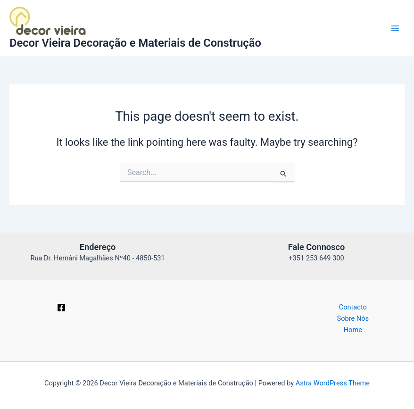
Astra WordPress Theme (333, 383)
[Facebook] (61, 307)
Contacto (353, 307)
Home (353, 330)
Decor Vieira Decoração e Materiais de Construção (135, 43)
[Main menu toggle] (395, 28)
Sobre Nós (353, 318)
